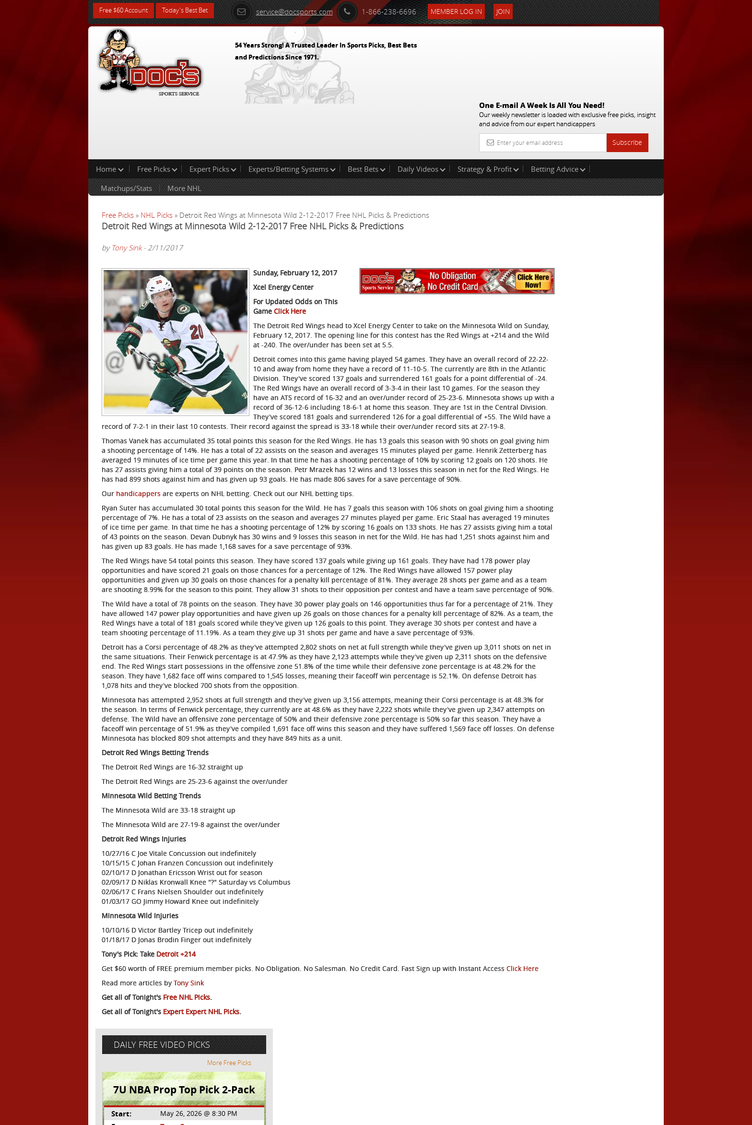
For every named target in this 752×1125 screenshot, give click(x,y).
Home (110, 107)
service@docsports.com (295, 10)
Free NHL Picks (186, 1065)
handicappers (138, 494)
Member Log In (469, 10)
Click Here (376, 273)
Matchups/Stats (126, 126)
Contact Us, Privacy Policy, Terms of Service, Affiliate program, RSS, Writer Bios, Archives (433, 1113)
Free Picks (157, 107)
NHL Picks (157, 153)
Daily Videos (422, 107)
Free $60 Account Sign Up (568, 337)
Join (516, 10)
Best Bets (367, 107)
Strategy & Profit (488, 107)
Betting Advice (558, 107)
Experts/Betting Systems (292, 107)
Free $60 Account (126, 10)
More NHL (184, 126)
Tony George (566, 223)
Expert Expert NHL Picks (201, 1079)
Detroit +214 (176, 1012)
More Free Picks (620, 159)
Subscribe (627, 73)
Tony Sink (126, 186)
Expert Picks (212, 107)
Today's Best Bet (192, 10)
